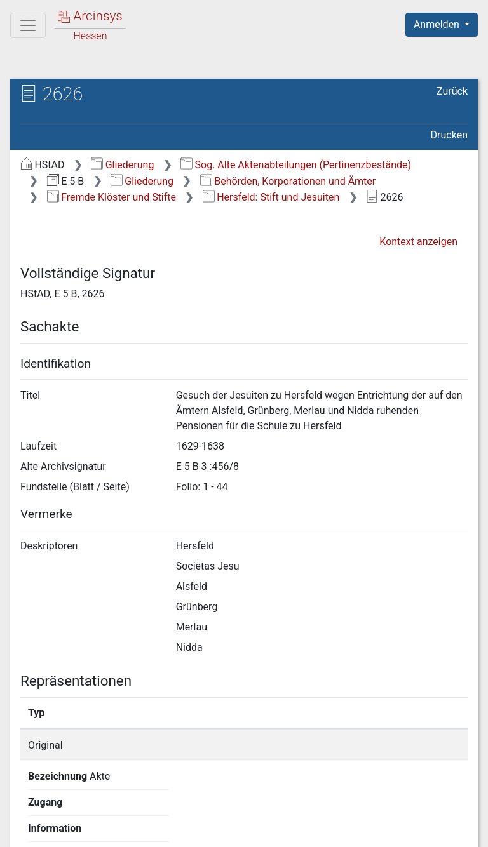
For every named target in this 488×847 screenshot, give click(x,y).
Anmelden (438, 24)
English (29, 805)
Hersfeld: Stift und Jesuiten (271, 197)
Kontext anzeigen (418, 242)
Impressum (445, 830)
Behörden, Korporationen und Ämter (288, 181)
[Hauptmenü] (28, 25)
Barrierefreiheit (352, 830)
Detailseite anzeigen (384, 745)
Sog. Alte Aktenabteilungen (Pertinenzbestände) (295, 165)
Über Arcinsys (160, 830)
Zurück (452, 91)
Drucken (449, 135)
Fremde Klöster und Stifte (111, 197)
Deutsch (76, 805)
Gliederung (122, 165)
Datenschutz (255, 830)
